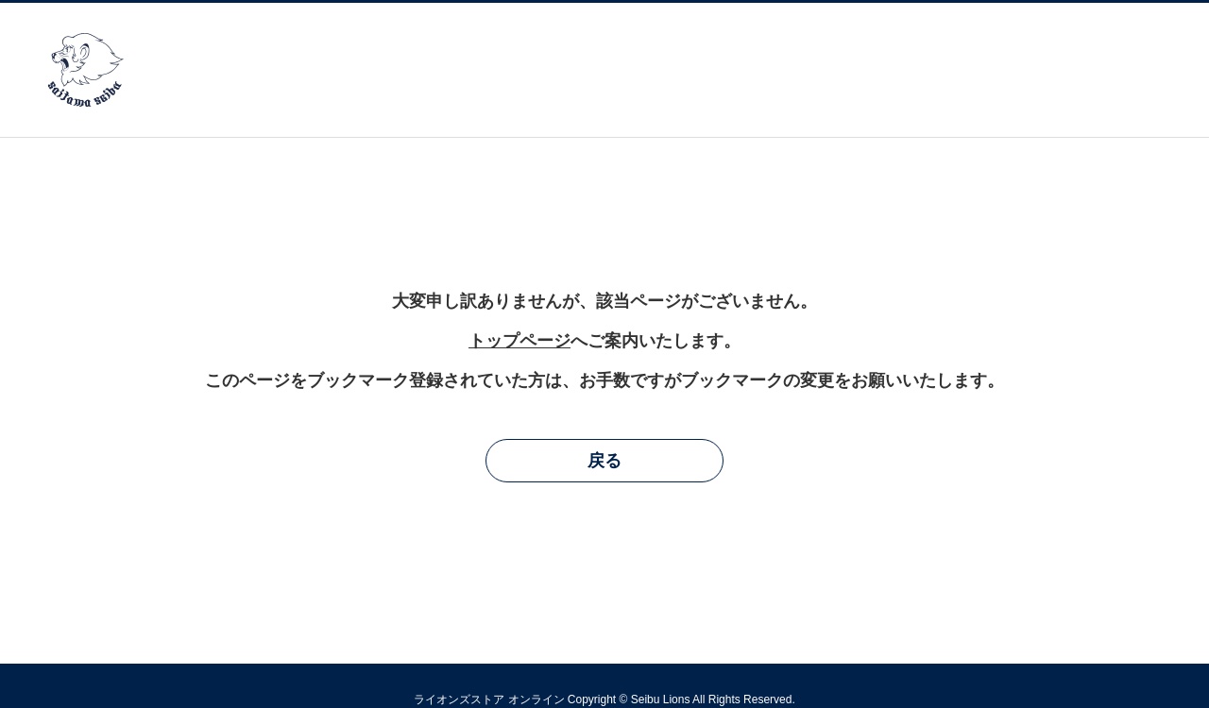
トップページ (519, 340)
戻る (604, 460)
